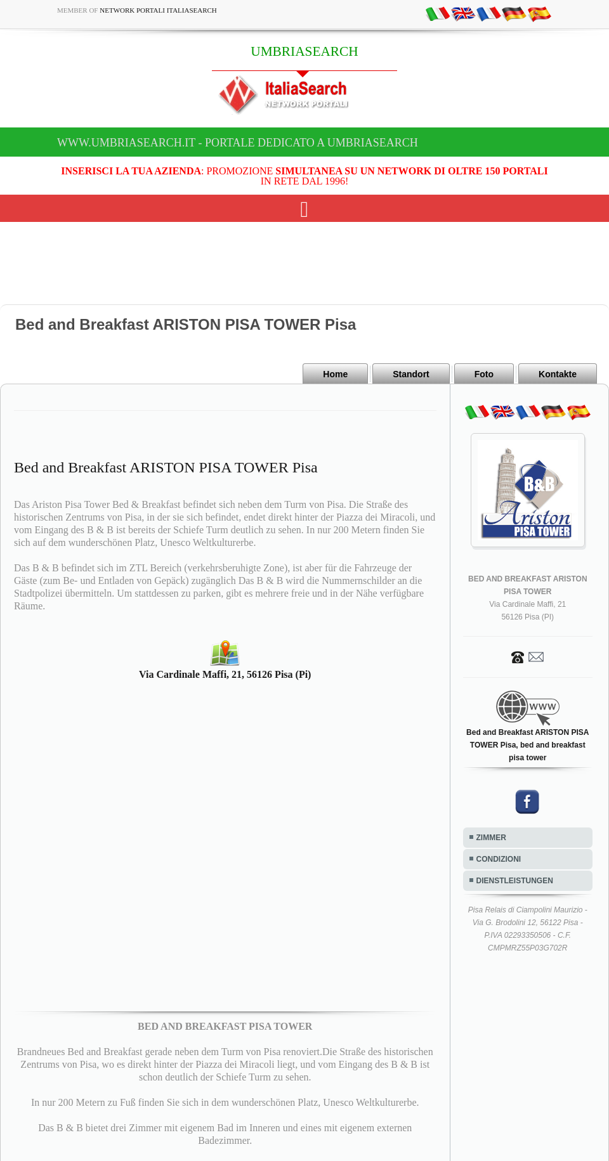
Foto (484, 374)
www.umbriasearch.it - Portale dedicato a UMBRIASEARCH (237, 142)
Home (335, 374)
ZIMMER (491, 837)
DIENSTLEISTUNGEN (514, 880)
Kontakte (558, 374)
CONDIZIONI (498, 859)
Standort (411, 374)
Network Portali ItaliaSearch (158, 10)
